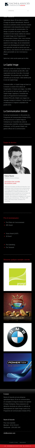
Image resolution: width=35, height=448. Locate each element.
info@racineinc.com (9, 433)
